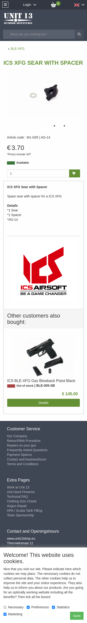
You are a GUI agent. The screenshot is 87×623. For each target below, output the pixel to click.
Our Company (17, 436)
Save (77, 616)
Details (43, 403)
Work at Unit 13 (18, 487)
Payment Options (19, 455)
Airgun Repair (17, 506)
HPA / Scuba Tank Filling (24, 510)
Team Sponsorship (20, 515)
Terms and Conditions (22, 464)
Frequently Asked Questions (27, 450)
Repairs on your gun (21, 445)
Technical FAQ (17, 496)
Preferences (38, 607)
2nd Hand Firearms (21, 492)
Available (22, 162)
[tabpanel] (53, 126)
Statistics (61, 607)
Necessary (13, 607)
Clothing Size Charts (22, 501)
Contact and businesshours (26, 459)
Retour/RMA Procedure (24, 441)
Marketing (12, 614)
